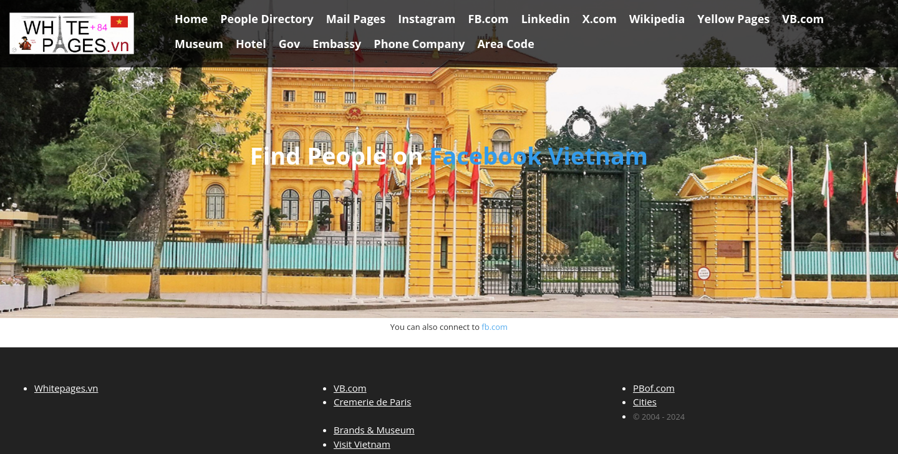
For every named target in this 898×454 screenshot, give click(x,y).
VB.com (350, 388)
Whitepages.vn (66, 388)
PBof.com (654, 388)
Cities (645, 401)
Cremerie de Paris (372, 401)
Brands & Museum (374, 429)
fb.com (494, 326)
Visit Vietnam (362, 444)
